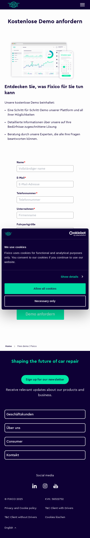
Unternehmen (26, 209)
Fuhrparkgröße (26, 224)
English (11, 527)
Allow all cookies (45, 288)
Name (21, 162)
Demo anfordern (40, 314)
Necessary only (44, 301)
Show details (69, 276)
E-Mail (21, 177)
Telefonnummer (27, 193)
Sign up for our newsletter (45, 379)
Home (8, 346)
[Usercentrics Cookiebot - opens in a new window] (69, 233)
